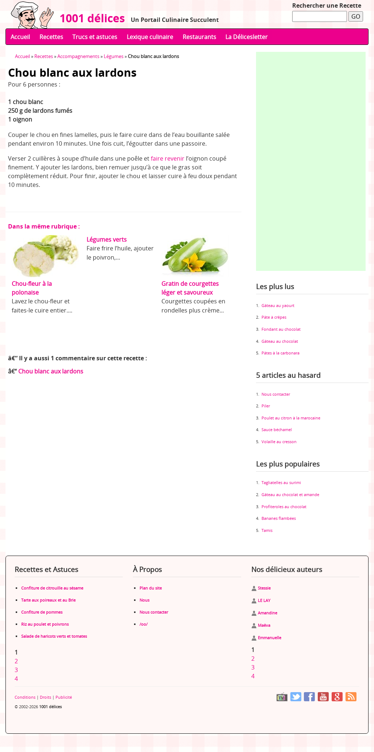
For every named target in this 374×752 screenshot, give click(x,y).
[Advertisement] (311, 161)
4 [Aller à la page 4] (16, 679)
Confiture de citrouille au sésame (52, 588)
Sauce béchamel (277, 429)
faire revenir (167, 158)
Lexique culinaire (150, 37)
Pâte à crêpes (274, 317)
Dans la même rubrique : (44, 226)
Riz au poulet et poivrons (45, 624)
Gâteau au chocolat (280, 341)
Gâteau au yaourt (278, 305)
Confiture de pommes (41, 612)
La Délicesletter (246, 37)
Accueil (20, 37)
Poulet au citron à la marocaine (291, 418)
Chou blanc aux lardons (50, 371)
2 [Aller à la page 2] (16, 661)
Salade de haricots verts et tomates (54, 636)
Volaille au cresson (279, 441)
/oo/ (144, 624)
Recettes (51, 37)
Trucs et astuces (94, 37)
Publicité (64, 697)
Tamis (267, 530)
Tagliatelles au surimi (281, 482)
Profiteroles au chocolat (284, 506)
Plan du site (151, 588)
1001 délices (89, 18)
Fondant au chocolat (281, 329)
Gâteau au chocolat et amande (290, 494)
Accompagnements (78, 56)
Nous (144, 600)
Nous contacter (276, 394)
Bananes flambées (279, 518)
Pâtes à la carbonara (280, 353)
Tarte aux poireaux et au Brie (48, 600)
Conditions (25, 697)
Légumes (113, 56)
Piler (266, 405)
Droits (45, 697)
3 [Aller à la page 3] (16, 670)
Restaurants (199, 37)
